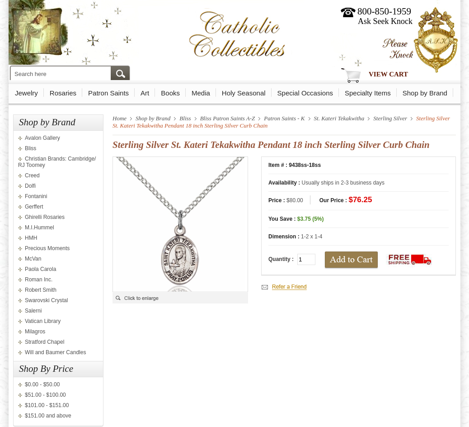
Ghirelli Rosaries (45, 217)
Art (145, 93)
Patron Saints (108, 93)
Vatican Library (43, 321)
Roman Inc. (38, 279)
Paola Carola (40, 269)
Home (120, 118)
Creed (32, 175)
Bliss (30, 148)
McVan (33, 259)
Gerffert (34, 207)
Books (170, 93)
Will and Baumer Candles (55, 352)
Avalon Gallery (42, 138)
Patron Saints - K (284, 118)
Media (201, 93)
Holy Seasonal (244, 93)
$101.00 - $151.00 (47, 405)
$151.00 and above (48, 416)
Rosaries (63, 93)
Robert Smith (40, 290)
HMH (31, 238)
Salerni (33, 311)
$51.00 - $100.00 (45, 395)
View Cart (388, 74)
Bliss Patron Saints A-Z (227, 118)
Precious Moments (47, 248)
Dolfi (30, 186)
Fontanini (36, 196)
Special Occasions (305, 93)
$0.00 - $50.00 (42, 384)
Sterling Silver (390, 118)
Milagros (35, 331)
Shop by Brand (425, 93)
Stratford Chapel (44, 342)
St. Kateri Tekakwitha (339, 118)
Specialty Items (368, 93)
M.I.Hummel (39, 227)
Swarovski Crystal (46, 300)
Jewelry (26, 93)
